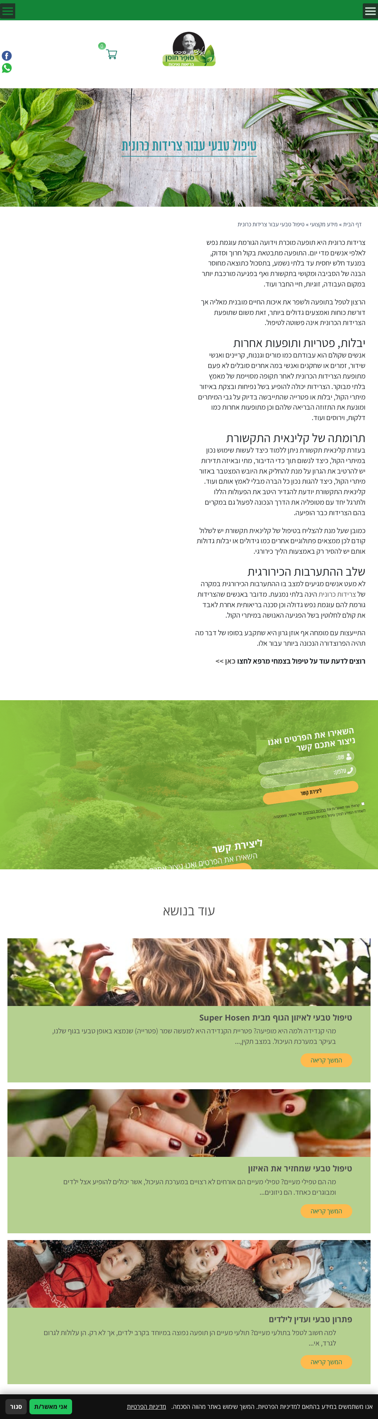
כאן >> (226, 661)
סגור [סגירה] (16, 1406)
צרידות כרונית (337, 594)
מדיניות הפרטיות (146, 1406)
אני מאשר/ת (50, 1406)
